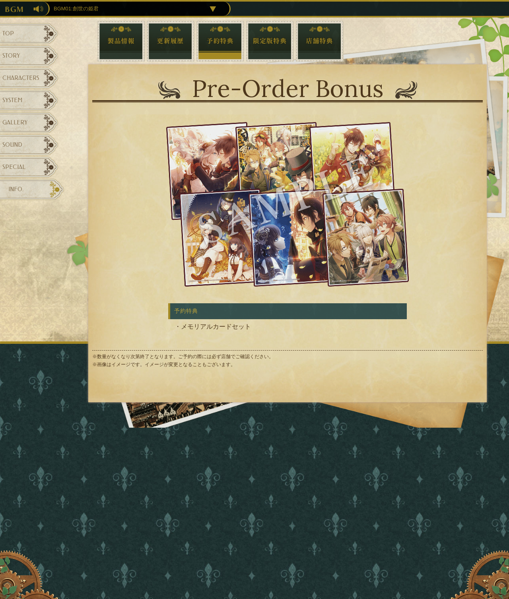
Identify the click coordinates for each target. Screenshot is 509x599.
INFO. (15, 189)
